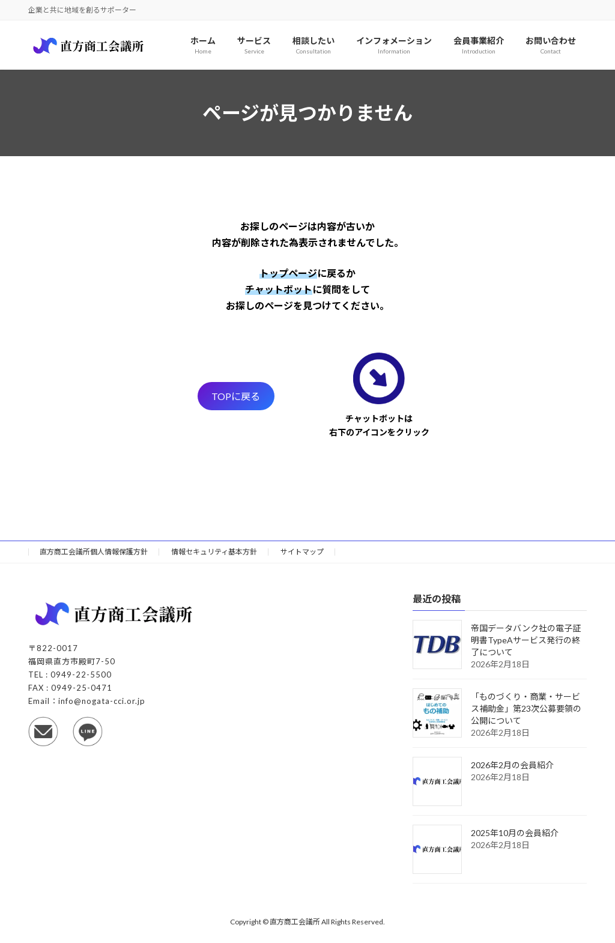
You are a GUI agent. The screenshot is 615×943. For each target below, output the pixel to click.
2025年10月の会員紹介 (515, 833)
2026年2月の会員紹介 (512, 765)
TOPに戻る (235, 396)
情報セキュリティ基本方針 (214, 551)
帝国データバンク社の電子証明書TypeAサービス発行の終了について (526, 640)
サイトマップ (302, 551)
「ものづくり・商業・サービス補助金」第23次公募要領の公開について (526, 709)
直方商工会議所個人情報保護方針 (94, 551)
